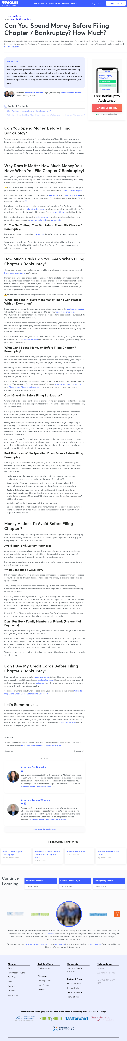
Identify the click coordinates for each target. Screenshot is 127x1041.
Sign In (100, 3)
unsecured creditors (65, 312)
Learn (74, 3)
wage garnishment (37, 220)
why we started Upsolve (36, 944)
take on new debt (42, 677)
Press (10, 981)
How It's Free (54, 3)
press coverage (95, 944)
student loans (59, 212)
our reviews (59, 944)
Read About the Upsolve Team (44, 829)
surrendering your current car (67, 384)
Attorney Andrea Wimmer (71, 93)
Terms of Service (74, 992)
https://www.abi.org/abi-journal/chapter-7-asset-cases (41, 745)
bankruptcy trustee (71, 195)
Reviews (65, 3)
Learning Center (44, 980)
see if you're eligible (73, 190)
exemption (53, 195)
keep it (43, 390)
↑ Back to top (8, 751)
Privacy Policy (73, 988)
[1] (26, 201)
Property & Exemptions (20, 19)
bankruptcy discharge (34, 209)
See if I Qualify (116, 3)
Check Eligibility (107, 107)
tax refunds (39, 234)
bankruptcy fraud (45, 680)
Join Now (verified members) (75, 969)
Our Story (12, 977)
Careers (11, 990)
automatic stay (42, 217)
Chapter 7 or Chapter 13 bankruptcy (25, 387)
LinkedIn (22, 771)
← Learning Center (13, 16)
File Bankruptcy (40, 3)
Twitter (22, 804)
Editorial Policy (74, 983)
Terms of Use (73, 997)
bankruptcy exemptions (14, 273)
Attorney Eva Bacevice (34, 93)
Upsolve (10, 3)
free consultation (30, 339)
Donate (11, 986)
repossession (56, 220)
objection (40, 683)
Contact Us (13, 995)
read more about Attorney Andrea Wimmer (47, 820)
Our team (49, 933)
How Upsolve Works (16, 972)
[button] (10, 3)
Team (10, 968)
